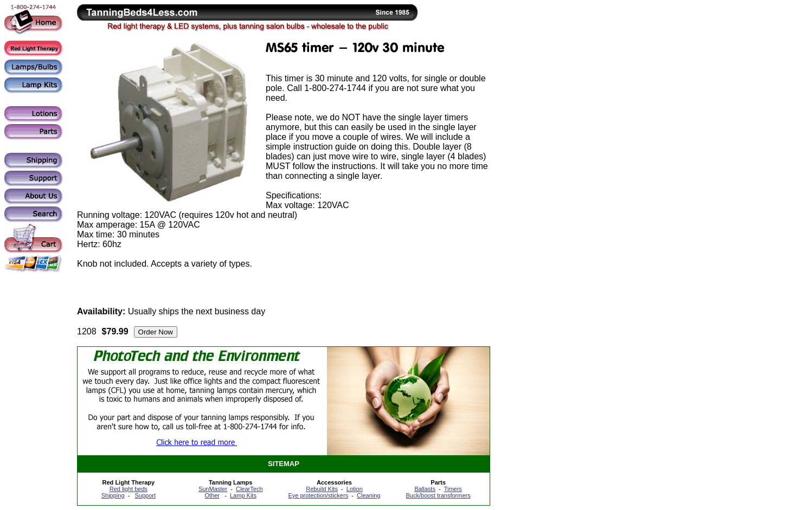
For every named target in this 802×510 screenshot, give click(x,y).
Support (145, 495)
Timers (453, 489)
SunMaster (212, 489)
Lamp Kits (243, 495)
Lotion (355, 489)
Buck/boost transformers (438, 495)
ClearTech (249, 489)
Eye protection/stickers (318, 495)
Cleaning (368, 495)
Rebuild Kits (322, 489)
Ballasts (424, 489)
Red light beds (128, 489)
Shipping (113, 495)
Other (212, 495)
